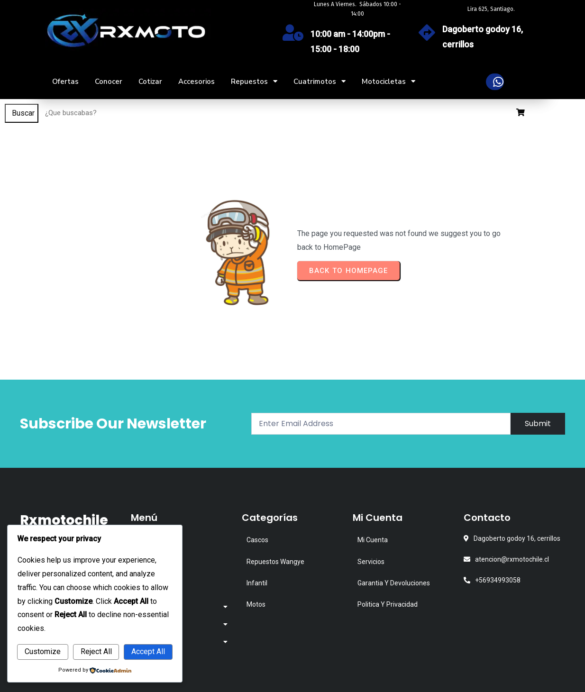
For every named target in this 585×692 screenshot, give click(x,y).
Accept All (148, 651)
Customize (43, 651)
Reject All (96, 651)
